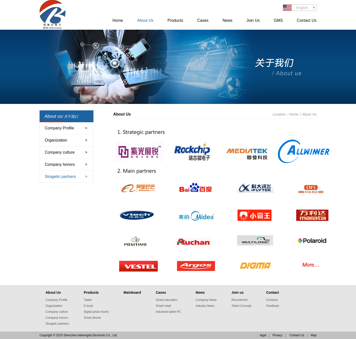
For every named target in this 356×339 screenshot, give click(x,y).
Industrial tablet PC (168, 312)
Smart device (92, 317)
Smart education (166, 300)
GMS (278, 20)
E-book (88, 306)
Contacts (272, 300)
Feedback (272, 306)
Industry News (205, 306)
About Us (145, 20)
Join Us (253, 20)
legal (263, 335)
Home (117, 20)
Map (313, 335)
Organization (56, 140)
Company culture (60, 152)
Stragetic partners (60, 176)
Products (175, 20)
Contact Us (306, 20)
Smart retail (163, 306)
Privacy (277, 335)
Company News (206, 300)
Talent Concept (241, 306)
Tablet (88, 300)
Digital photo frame (96, 312)
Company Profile (59, 128)
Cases (202, 20)
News (227, 20)
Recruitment (239, 300)
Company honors (60, 164)
